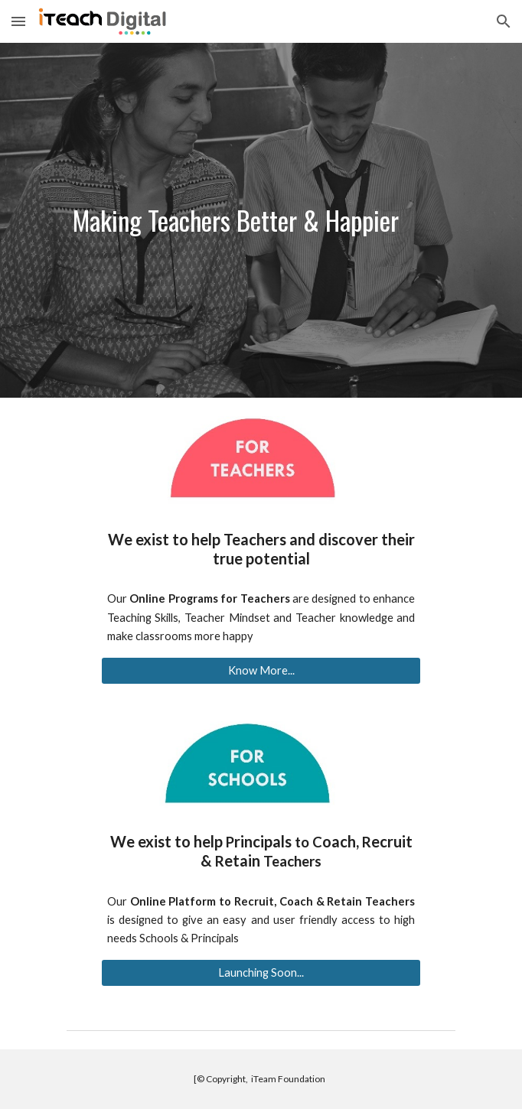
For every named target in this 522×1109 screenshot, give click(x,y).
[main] (261, 220)
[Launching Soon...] (261, 972)
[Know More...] (261, 670)
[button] (18, 21)
